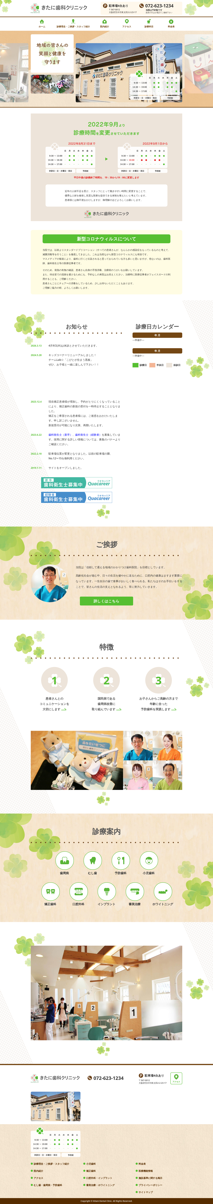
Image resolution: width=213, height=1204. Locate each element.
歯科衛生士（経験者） (88, 434)
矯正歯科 (50, 904)
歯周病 (64, 873)
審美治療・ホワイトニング (100, 1185)
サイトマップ (146, 1192)
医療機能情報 (146, 1171)
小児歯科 (149, 873)
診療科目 (149, 26)
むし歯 (92, 873)
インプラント (106, 904)
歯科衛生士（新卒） (60, 434)
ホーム (42, 26)
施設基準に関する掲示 (150, 1178)
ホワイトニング (162, 904)
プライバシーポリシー (150, 1185)
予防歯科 (120, 873)
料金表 (171, 26)
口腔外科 (78, 904)
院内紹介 (104, 26)
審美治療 (135, 904)
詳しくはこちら (106, 601)
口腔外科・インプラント (99, 1178)
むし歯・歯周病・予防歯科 (48, 1185)
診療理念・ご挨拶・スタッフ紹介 (73, 26)
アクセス (126, 26)
